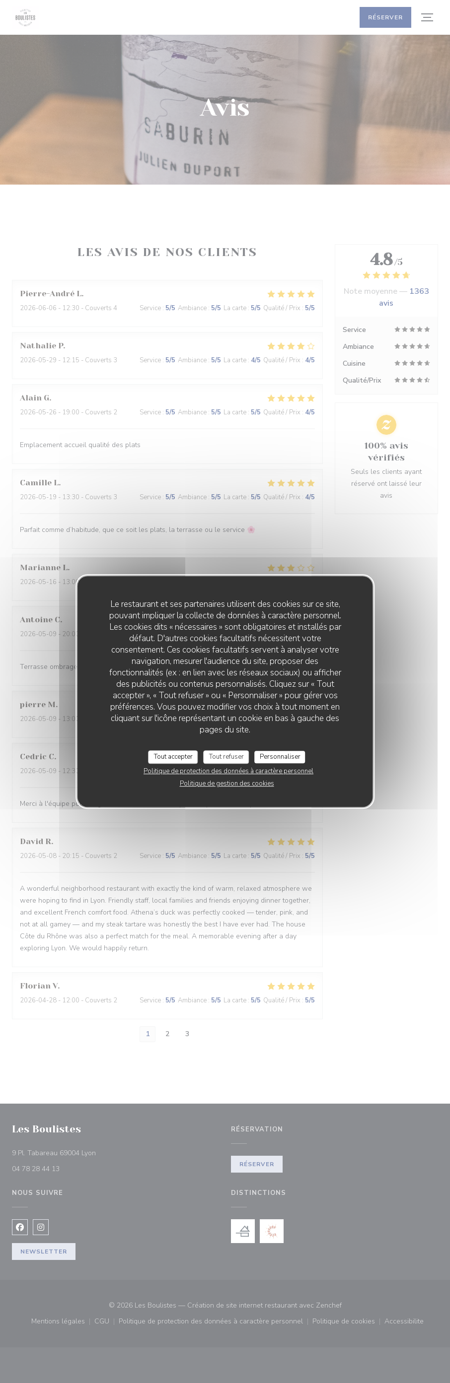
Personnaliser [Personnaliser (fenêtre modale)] (280, 756)
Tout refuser (226, 756)
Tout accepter (173, 756)
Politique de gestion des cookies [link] (227, 783)
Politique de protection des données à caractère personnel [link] (228, 771)
